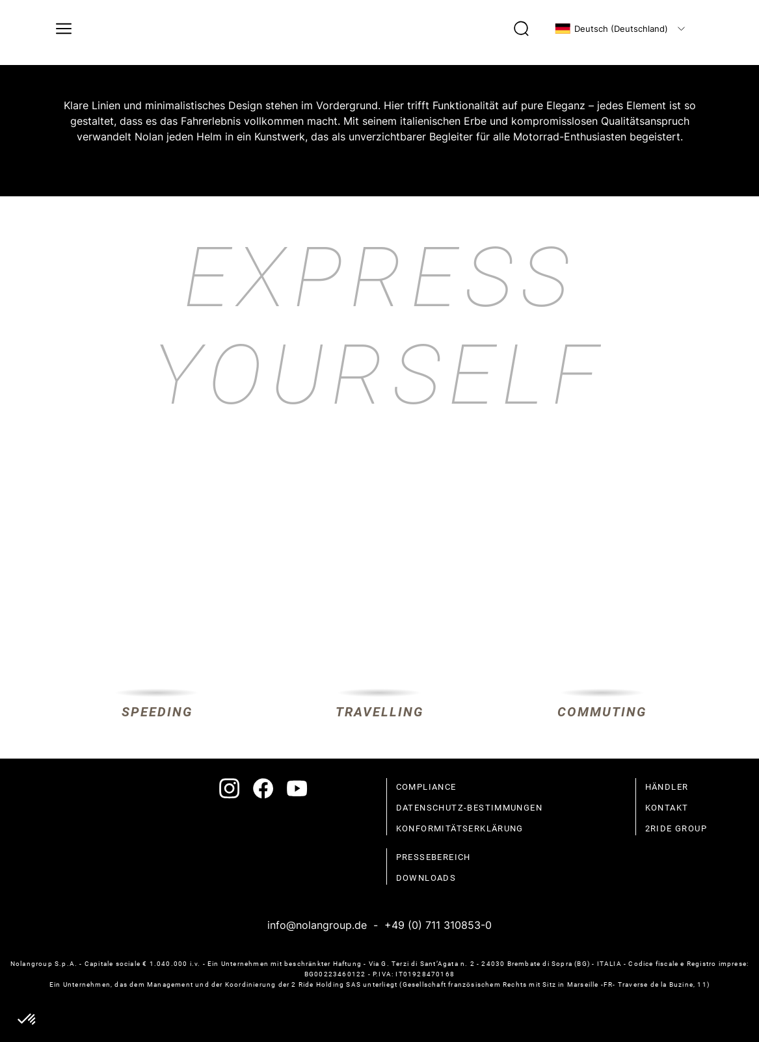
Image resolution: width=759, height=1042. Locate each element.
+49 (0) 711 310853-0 (438, 924)
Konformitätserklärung (460, 828)
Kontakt (667, 808)
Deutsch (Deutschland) (611, 28)
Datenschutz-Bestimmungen (469, 808)
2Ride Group (676, 828)
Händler (667, 787)
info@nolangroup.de (317, 924)
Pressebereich (433, 857)
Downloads (426, 878)
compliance (426, 787)
